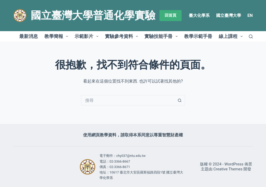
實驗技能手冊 (162, 36)
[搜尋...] (128, 100)
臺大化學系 (199, 15)
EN (250, 15)
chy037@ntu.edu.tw (131, 156)
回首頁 (170, 15)
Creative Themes (228, 169)
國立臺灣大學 (228, 15)
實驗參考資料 (122, 36)
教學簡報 (57, 36)
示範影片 (88, 36)
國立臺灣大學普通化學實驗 (93, 15)
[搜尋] (251, 36)
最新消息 (28, 36)
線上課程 (232, 36)
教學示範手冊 (198, 36)
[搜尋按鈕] (180, 100)
